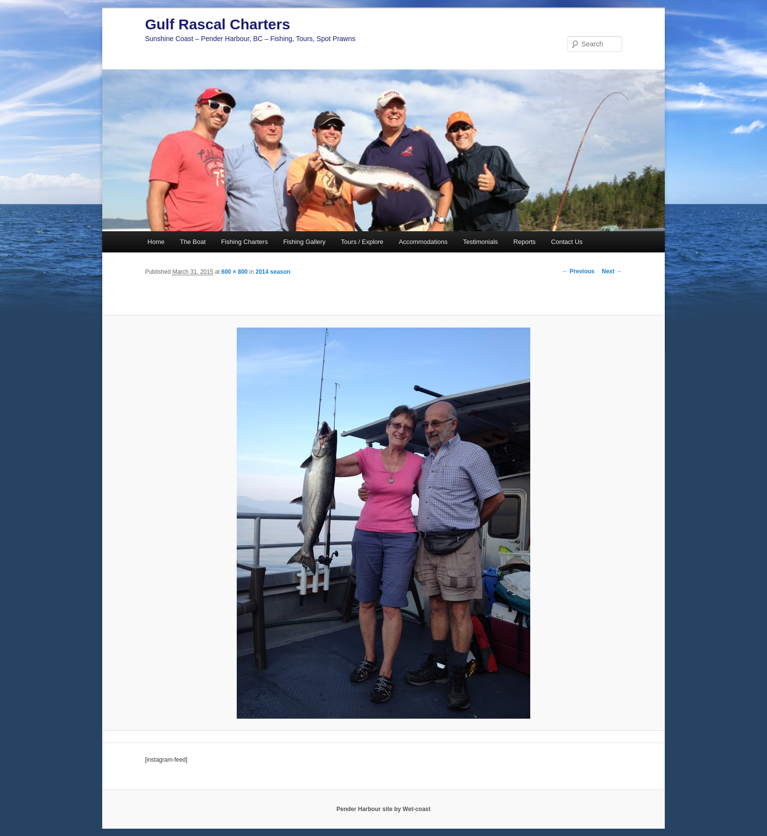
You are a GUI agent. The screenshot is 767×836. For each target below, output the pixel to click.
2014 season (272, 271)
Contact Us (567, 241)
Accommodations (423, 241)
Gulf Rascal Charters (217, 24)
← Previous (578, 271)
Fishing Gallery (304, 241)
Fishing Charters (244, 241)
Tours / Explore (362, 241)
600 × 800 (235, 271)
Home (156, 241)
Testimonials (480, 241)
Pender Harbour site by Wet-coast (384, 809)
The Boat (193, 241)
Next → (612, 271)
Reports (525, 241)
